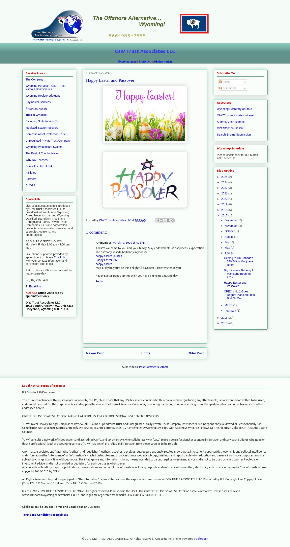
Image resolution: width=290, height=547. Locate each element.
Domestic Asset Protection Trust (45, 134)
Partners (31, 179)
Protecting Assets (36, 108)
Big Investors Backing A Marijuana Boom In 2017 (238, 274)
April (228, 253)
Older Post (195, 353)
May (228, 247)
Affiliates (31, 172)
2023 (224, 187)
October (230, 231)
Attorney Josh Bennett (231, 121)
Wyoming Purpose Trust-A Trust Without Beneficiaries (45, 87)
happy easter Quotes (109, 256)
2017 (224, 215)
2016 (224, 317)
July (227, 242)
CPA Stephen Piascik (230, 128)
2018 (224, 210)
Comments (227, 88)
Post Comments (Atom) (153, 366)
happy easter (104, 264)
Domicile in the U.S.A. (39, 166)
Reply (99, 281)
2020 (224, 198)
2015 (224, 323)
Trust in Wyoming (36, 114)
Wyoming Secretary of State (234, 109)
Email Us (59, 257)
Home (145, 353)
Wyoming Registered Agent (43, 95)
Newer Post (95, 353)
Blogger (202, 538)
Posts (224, 82)
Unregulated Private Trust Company (48, 140)
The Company (34, 79)
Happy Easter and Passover (235, 284)
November (231, 225)
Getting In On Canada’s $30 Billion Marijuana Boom (238, 261)
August (229, 236)
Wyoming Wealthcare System (44, 146)
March (229, 305)
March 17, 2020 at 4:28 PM (129, 242)
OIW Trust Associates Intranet (235, 115)
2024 (224, 182)
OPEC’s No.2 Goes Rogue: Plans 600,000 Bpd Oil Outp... (239, 295)
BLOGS (30, 185)
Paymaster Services (38, 102)
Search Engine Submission (234, 134)
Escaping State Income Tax (43, 121)
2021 (224, 193)
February (231, 310)
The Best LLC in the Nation (42, 153)
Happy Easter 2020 (107, 260)
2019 (224, 204)
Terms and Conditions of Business (45, 514)
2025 (224, 177)
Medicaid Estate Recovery (42, 127)
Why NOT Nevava (37, 159)
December (231, 220)
